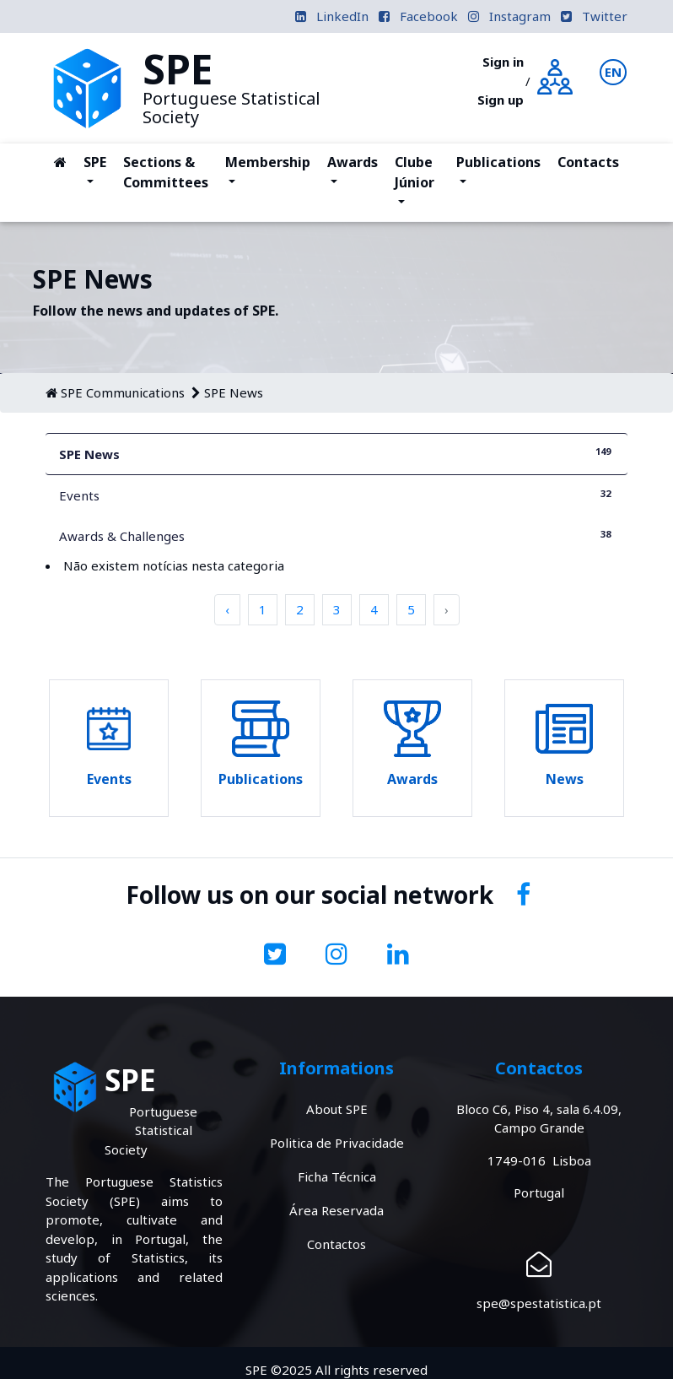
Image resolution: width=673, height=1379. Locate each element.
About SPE (337, 1108)
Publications (498, 172)
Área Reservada (336, 1210)
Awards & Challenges (336, 535)
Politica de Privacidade (337, 1142)
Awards (356, 172)
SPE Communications (123, 392)
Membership (267, 172)
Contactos (336, 1244)
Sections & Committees (165, 172)
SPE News (233, 392)
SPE (99, 172)
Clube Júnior (421, 172)
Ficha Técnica (337, 1176)
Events (336, 495)
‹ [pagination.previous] (227, 609)
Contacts (588, 162)
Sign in (503, 61)
